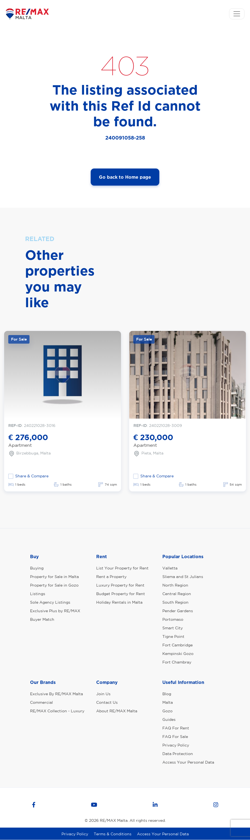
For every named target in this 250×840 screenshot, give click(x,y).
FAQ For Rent (175, 728)
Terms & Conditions (112, 834)
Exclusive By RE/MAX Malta (56, 694)
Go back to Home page (125, 177)
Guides (169, 719)
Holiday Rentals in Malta (119, 602)
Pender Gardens (177, 611)
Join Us (103, 694)
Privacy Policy (175, 745)
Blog (166, 694)
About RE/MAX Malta (116, 711)
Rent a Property (111, 576)
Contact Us (107, 702)
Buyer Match (42, 619)
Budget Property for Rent (120, 594)
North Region (175, 585)
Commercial (41, 702)
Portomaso (172, 619)
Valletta (170, 568)
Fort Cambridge (177, 645)
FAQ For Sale (175, 736)
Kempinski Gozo (177, 653)
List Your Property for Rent (122, 568)
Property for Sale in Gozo (54, 585)
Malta (167, 702)
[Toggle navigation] (236, 13)
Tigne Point (173, 636)
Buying (37, 568)
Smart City (172, 628)
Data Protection (177, 753)
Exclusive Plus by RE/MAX (55, 611)
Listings (37, 594)
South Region (175, 602)
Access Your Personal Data (188, 762)
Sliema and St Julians (182, 576)
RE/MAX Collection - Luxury (57, 711)
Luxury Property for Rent (120, 585)
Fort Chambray (176, 662)
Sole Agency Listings (50, 602)
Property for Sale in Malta (54, 576)
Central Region (176, 594)
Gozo (167, 711)
